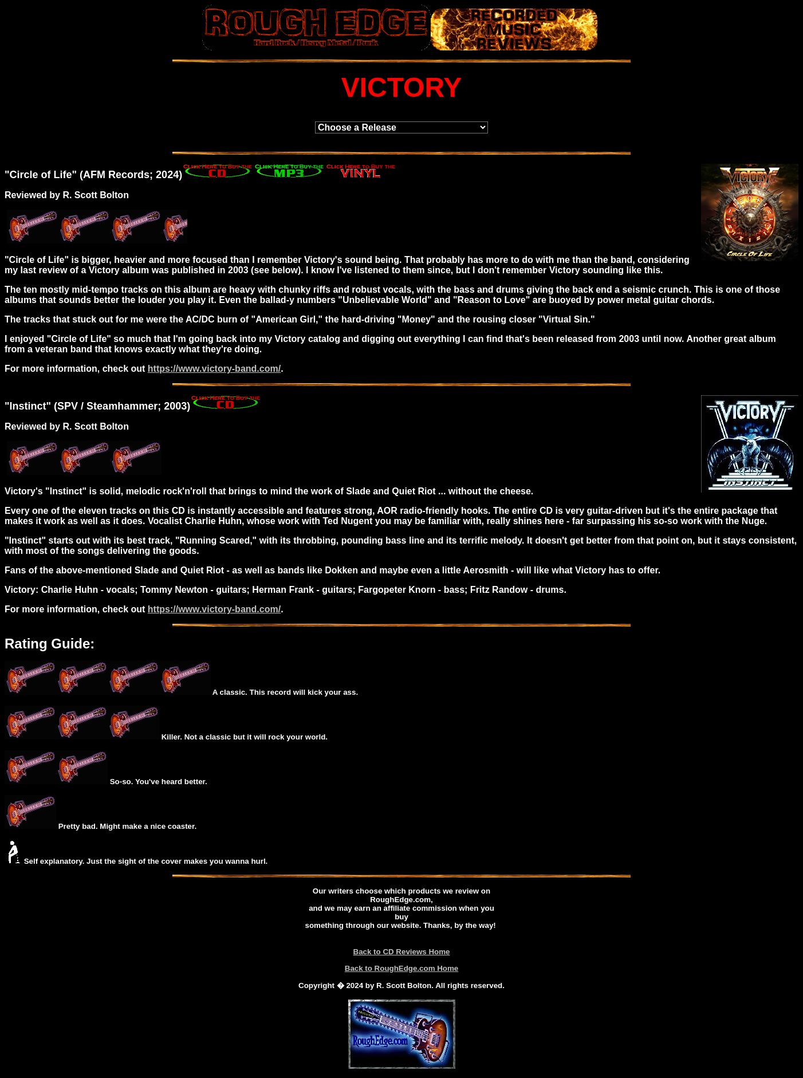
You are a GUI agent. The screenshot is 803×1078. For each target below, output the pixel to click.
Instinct (28, 406)
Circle (24, 174)
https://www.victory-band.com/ (214, 368)
